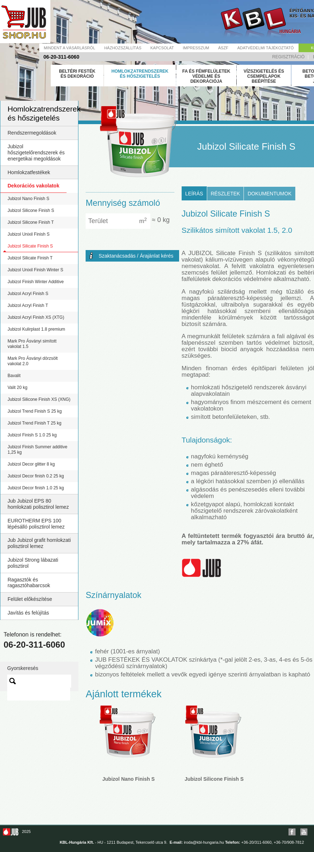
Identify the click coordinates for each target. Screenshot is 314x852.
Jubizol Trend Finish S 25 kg (35, 411)
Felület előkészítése (30, 599)
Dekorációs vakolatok (33, 186)
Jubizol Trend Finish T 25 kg (35, 423)
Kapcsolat (162, 48)
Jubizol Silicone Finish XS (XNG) (39, 399)
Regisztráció (288, 56)
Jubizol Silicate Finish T (30, 257)
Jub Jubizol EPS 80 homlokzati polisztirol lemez (38, 504)
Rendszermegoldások (32, 133)
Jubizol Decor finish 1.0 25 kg (36, 487)
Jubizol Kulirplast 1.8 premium (36, 329)
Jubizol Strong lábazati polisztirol (33, 563)
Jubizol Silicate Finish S (30, 246)
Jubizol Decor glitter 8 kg (31, 464)
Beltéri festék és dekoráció (77, 74)
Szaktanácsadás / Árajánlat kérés (136, 256)
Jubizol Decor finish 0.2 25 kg (36, 476)
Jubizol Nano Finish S (28, 198)
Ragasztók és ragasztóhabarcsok (29, 583)
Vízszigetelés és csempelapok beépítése (264, 76)
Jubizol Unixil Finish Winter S (35, 269)
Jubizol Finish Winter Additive (36, 281)
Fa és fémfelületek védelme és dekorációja (206, 76)
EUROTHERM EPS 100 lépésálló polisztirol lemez (36, 524)
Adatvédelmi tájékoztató (265, 48)
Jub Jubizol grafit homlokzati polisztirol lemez (39, 543)
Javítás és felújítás (28, 613)
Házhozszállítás (122, 48)
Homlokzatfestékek (29, 172)
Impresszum (196, 48)
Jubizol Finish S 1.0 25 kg (32, 435)
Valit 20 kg (17, 387)
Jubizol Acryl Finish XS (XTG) (36, 317)
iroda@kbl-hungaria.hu (204, 842)
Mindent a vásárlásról (69, 48)
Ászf (223, 48)
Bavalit (14, 375)
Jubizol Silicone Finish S (31, 210)
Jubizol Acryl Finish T (28, 305)
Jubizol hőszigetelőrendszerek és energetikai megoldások (36, 153)
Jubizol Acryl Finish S (28, 293)
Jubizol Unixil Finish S (29, 234)
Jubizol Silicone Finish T (31, 222)
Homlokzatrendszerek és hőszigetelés (140, 74)
